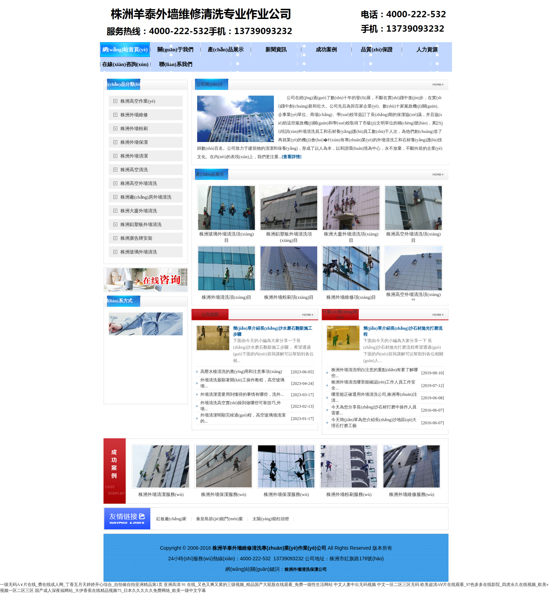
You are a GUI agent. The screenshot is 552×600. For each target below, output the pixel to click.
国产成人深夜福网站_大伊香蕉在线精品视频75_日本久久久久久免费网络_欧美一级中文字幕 (120, 590)
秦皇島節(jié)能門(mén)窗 (219, 518)
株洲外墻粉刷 (134, 128)
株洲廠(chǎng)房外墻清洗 (145, 197)
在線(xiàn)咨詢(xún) (125, 64)
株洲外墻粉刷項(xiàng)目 (289, 297)
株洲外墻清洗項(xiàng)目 (227, 297)
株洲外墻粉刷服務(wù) (349, 494)
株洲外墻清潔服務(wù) (161, 494)
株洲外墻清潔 (134, 156)
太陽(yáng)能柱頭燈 (270, 518)
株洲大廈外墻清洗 (138, 210)
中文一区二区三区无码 (398, 584)
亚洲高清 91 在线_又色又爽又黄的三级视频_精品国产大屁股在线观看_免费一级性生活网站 (248, 584)
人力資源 (427, 49)
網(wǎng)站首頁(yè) (125, 49)
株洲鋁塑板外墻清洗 (141, 224)
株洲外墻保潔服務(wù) (223, 494)
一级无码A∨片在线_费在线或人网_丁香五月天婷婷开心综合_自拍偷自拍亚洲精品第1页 (81, 584)
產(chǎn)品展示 (225, 49)
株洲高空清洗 (134, 169)
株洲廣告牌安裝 (136, 238)
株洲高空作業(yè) (137, 101)
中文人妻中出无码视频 (355, 584)
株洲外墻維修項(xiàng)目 (351, 297)
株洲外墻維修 (134, 114)
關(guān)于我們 (175, 49)
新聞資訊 (276, 49)
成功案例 (326, 49)
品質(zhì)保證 (376, 49)
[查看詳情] (291, 156)
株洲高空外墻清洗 (138, 183)
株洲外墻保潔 (134, 142)
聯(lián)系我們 (175, 64)
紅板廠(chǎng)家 (171, 518)
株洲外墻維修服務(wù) (411, 494)
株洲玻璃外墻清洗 (138, 251)
